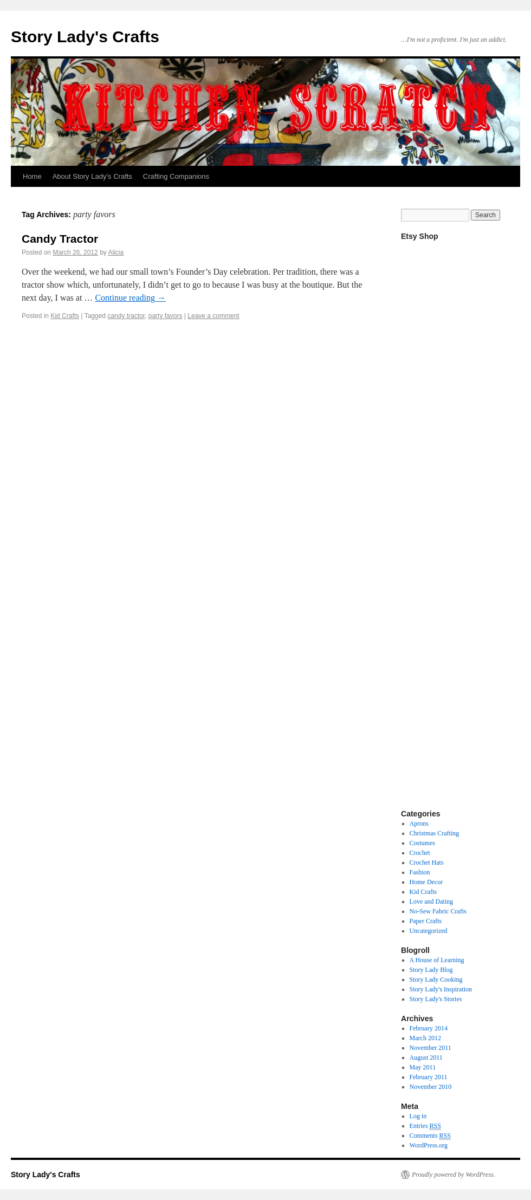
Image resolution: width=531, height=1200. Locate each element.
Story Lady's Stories (436, 999)
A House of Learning (437, 960)
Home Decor (426, 882)
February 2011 (429, 1077)
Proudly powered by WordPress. (453, 1174)
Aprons (419, 823)
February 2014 (429, 1028)
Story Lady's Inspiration (441, 989)
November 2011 (430, 1048)
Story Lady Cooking (436, 979)
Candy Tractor (60, 238)
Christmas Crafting (434, 833)
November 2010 (431, 1087)
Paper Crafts (426, 921)
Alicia (116, 252)
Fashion (420, 872)
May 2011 (423, 1067)
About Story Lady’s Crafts (92, 176)
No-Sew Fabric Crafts (438, 911)
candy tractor (126, 316)
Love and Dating (432, 901)
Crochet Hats (427, 862)
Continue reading (130, 297)
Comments (430, 1136)
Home (32, 176)
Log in (418, 1116)
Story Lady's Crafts (85, 37)
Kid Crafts (64, 316)
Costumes (422, 843)
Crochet (420, 853)
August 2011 (426, 1057)
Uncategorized (429, 931)
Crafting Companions (176, 176)
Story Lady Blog (431, 970)
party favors (165, 316)
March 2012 (425, 1038)
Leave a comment (213, 316)
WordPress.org (429, 1145)
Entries (425, 1126)
